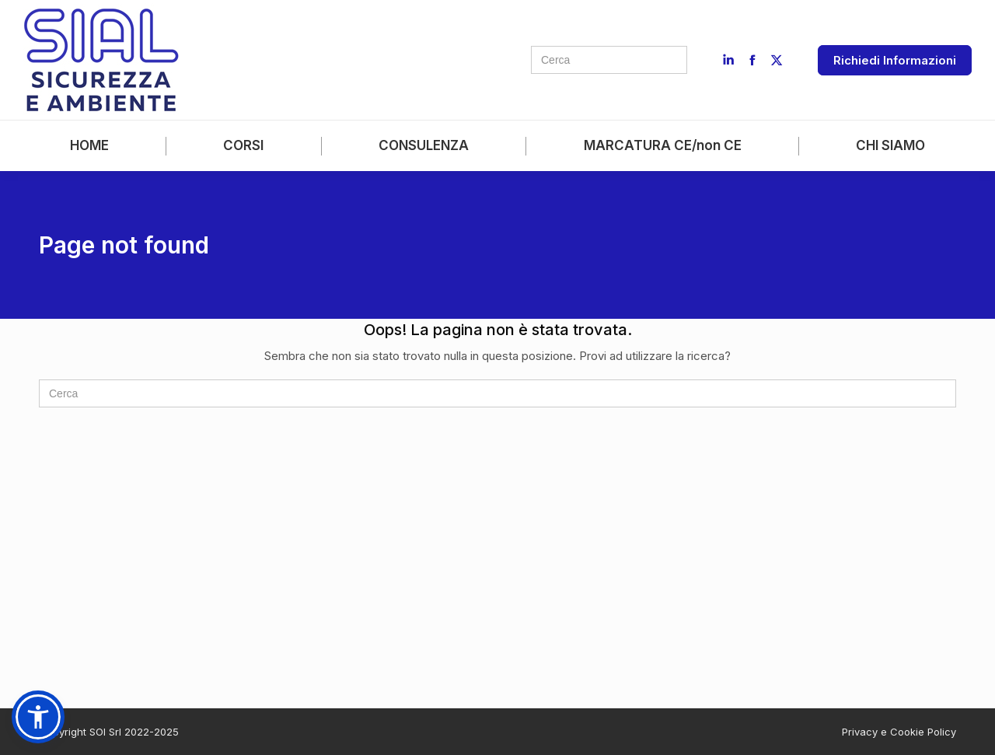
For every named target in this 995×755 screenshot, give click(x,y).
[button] (38, 716)
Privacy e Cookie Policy (899, 731)
